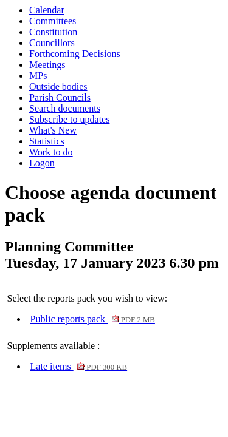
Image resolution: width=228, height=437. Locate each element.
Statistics (46, 141)
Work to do (51, 152)
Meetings (47, 64)
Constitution (53, 32)
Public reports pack (92, 319)
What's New (53, 130)
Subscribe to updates (69, 119)
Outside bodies (58, 86)
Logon (42, 163)
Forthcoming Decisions (74, 54)
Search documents (64, 108)
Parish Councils (60, 97)
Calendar (46, 10)
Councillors (52, 43)
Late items (79, 366)
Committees (52, 21)
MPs (38, 75)
